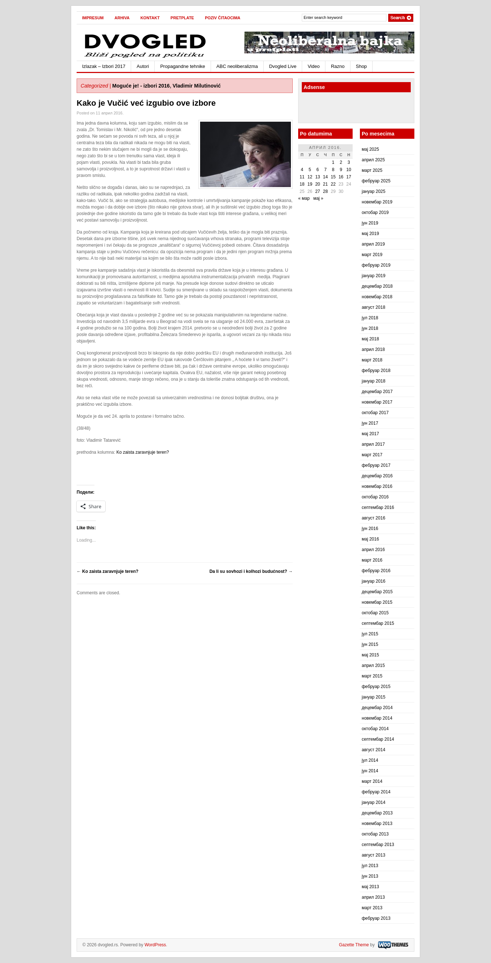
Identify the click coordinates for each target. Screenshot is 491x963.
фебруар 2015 (376, 686)
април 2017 (373, 444)
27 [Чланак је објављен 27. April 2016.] (317, 191)
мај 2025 (370, 149)
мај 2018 (370, 338)
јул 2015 (370, 633)
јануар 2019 (373, 275)
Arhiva (121, 18)
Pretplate (182, 18)
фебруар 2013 (376, 918)
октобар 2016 (375, 496)
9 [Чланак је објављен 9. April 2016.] (341, 169)
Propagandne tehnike (182, 66)
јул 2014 (370, 760)
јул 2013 (370, 865)
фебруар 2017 (376, 465)
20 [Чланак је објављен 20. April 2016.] (317, 184)
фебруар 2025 (376, 180)
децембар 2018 (377, 286)
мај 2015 (370, 654)
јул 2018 (370, 317)
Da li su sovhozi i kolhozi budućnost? (251, 571)
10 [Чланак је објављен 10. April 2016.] (348, 169)
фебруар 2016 (376, 570)
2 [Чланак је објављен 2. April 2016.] (341, 162)
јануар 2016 (373, 581)
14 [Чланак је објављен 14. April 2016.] (325, 176)
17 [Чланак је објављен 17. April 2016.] (348, 176)
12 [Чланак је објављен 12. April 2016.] (309, 176)
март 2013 (372, 907)
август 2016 (373, 518)
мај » (318, 198)
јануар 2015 (373, 697)
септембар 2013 (378, 844)
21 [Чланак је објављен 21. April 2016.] (325, 184)
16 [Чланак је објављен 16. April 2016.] (340, 176)
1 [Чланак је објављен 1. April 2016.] (333, 162)
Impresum (93, 18)
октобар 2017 (375, 412)
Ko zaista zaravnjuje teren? (142, 452)
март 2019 (372, 254)
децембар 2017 (377, 391)
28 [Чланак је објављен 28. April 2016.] (325, 191)
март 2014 (372, 781)
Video (314, 66)
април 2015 (373, 665)
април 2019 (373, 244)
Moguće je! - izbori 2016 (141, 86)
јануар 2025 (373, 191)
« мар (304, 198)
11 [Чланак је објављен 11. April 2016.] (302, 176)
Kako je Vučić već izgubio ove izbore (146, 103)
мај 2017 (370, 433)
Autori (143, 66)
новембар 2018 (377, 296)
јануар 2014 (373, 802)
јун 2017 (370, 423)
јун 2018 (370, 328)
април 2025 (373, 159)
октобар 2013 (375, 834)
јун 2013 (370, 876)
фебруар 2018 (376, 370)
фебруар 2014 (376, 791)
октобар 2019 (375, 212)
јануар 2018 (373, 381)
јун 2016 (370, 528)
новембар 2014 (377, 718)
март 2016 (372, 560)
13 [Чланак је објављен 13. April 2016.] (317, 176)
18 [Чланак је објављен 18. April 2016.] (302, 184)
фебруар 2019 (376, 265)
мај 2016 (370, 539)
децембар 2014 (377, 707)
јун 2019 (370, 223)
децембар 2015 (377, 591)
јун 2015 (370, 644)
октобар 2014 (375, 728)
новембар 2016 (377, 486)
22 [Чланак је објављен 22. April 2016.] (333, 184)
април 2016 (373, 549)
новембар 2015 (377, 602)
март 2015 (372, 676)
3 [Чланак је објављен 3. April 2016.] (349, 162)
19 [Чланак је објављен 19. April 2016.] (309, 184)
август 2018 (373, 307)
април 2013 (373, 897)
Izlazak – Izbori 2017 (103, 66)
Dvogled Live (282, 66)
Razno (338, 66)
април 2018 (373, 349)
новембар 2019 (377, 202)
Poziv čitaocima (222, 18)
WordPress (155, 944)
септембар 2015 (378, 623)
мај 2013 (370, 886)
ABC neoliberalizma (237, 66)
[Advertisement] (344, 109)
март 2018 (372, 360)
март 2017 (372, 454)
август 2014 (373, 749)
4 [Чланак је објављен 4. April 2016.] (302, 169)
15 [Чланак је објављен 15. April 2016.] (333, 176)
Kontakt (150, 18)
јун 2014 (370, 770)
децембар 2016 (377, 475)
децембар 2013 (377, 813)
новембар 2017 (377, 402)
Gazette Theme (354, 944)
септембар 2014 (378, 739)
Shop (361, 66)
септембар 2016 (378, 507)
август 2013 (373, 855)
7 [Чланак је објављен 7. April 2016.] (325, 169)
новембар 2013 (377, 823)
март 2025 (372, 170)
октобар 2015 (375, 612)
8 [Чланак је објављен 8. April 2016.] (333, 169)
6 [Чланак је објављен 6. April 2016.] (317, 169)
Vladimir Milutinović (197, 86)
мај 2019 (370, 233)
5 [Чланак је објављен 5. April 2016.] (310, 169)
